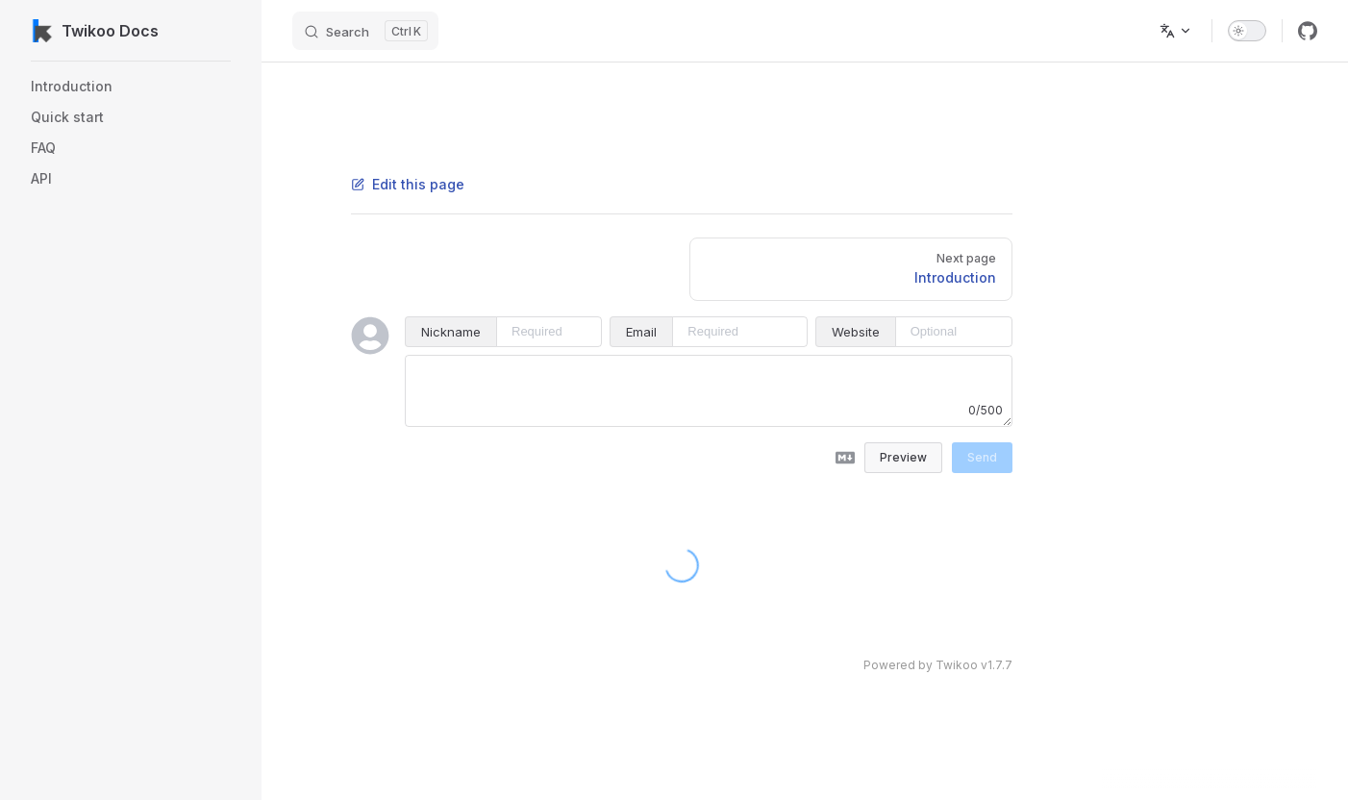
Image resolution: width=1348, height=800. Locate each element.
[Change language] (1176, 31)
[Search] (365, 31)
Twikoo (957, 665)
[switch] (1247, 30)
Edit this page (407, 184)
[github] (1307, 30)
